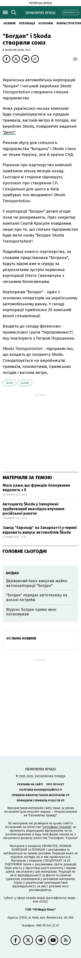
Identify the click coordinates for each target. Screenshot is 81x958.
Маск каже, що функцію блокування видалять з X (36, 487)
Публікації (27, 23)
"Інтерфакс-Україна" (56, 827)
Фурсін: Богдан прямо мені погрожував (31, 612)
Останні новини (21, 638)
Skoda (9, 383)
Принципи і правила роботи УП (40, 800)
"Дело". (9, 132)
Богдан (25, 383)
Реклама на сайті (30, 784)
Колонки (45, 23)
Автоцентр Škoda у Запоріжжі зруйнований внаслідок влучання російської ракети (33, 509)
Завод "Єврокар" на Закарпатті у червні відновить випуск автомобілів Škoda (40, 530)
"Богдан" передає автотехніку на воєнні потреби (36, 597)
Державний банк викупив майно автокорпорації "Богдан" (36, 583)
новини (9, 23)
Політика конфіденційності (40, 789)
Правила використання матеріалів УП (40, 795)
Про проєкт (55, 784)
